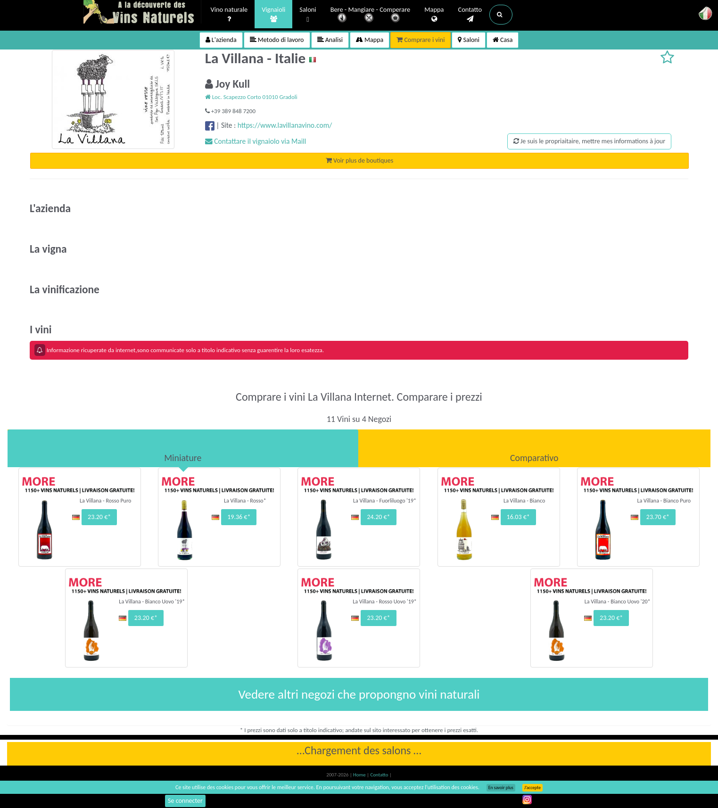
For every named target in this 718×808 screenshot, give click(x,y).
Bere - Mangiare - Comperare (370, 15)
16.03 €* (518, 517)
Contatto (470, 14)
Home (360, 775)
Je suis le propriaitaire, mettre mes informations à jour (589, 141)
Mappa (434, 14)
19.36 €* (238, 517)
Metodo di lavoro (277, 40)
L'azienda (221, 40)
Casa (503, 40)
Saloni (307, 15)
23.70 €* (657, 517)
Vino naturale (229, 14)
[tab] (183, 448)
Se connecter (185, 801)
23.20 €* (99, 517)
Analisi (330, 40)
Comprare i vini (420, 40)
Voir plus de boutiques (359, 161)
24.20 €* (378, 517)
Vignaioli (273, 14)
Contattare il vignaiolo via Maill (255, 141)
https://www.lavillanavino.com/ (285, 125)
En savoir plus (500, 788)
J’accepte (532, 788)
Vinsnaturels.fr (142, 13)
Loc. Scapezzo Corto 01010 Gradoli (251, 96)
